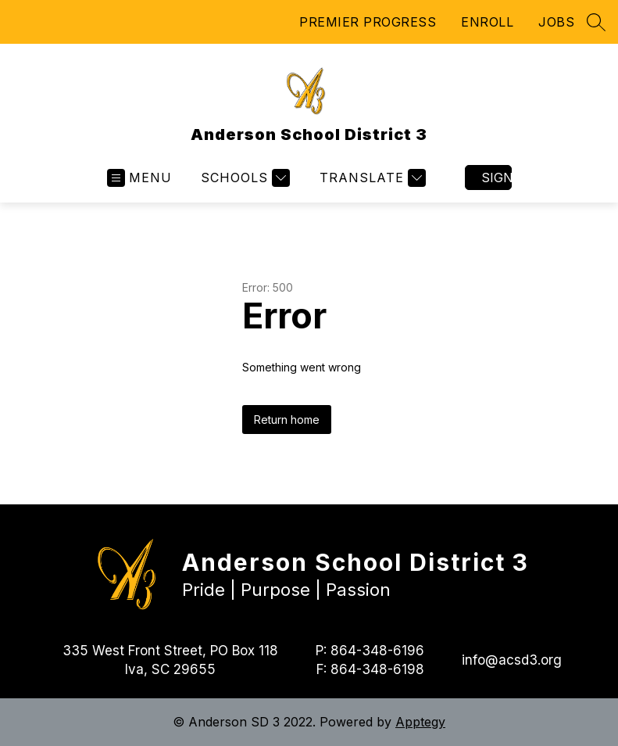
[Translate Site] (371, 178)
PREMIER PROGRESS (367, 22)
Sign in (496, 177)
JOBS (556, 22)
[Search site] (596, 22)
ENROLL (487, 22)
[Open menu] (139, 178)
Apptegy (420, 722)
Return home (287, 419)
